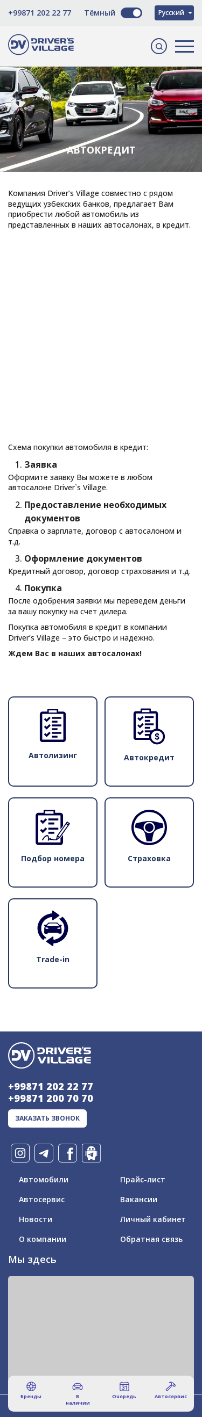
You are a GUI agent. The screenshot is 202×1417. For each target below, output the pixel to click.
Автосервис (42, 1199)
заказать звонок (47, 1118)
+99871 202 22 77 (39, 13)
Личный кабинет (153, 1219)
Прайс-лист (142, 1179)
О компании (42, 1239)
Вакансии (138, 1199)
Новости (35, 1219)
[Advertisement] (101, 291)
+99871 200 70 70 (50, 1098)
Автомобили (43, 1179)
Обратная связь (151, 1239)
